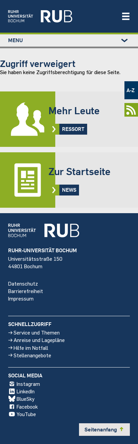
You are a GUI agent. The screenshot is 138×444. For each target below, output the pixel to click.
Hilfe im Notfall (28, 347)
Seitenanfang (104, 429)
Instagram (24, 384)
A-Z (130, 90)
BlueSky (21, 399)
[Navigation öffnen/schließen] (125, 16)
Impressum (21, 298)
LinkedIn (21, 391)
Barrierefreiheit (25, 290)
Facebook (23, 406)
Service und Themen (34, 332)
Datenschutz (23, 283)
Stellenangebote (29, 355)
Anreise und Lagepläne (36, 340)
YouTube (22, 414)
